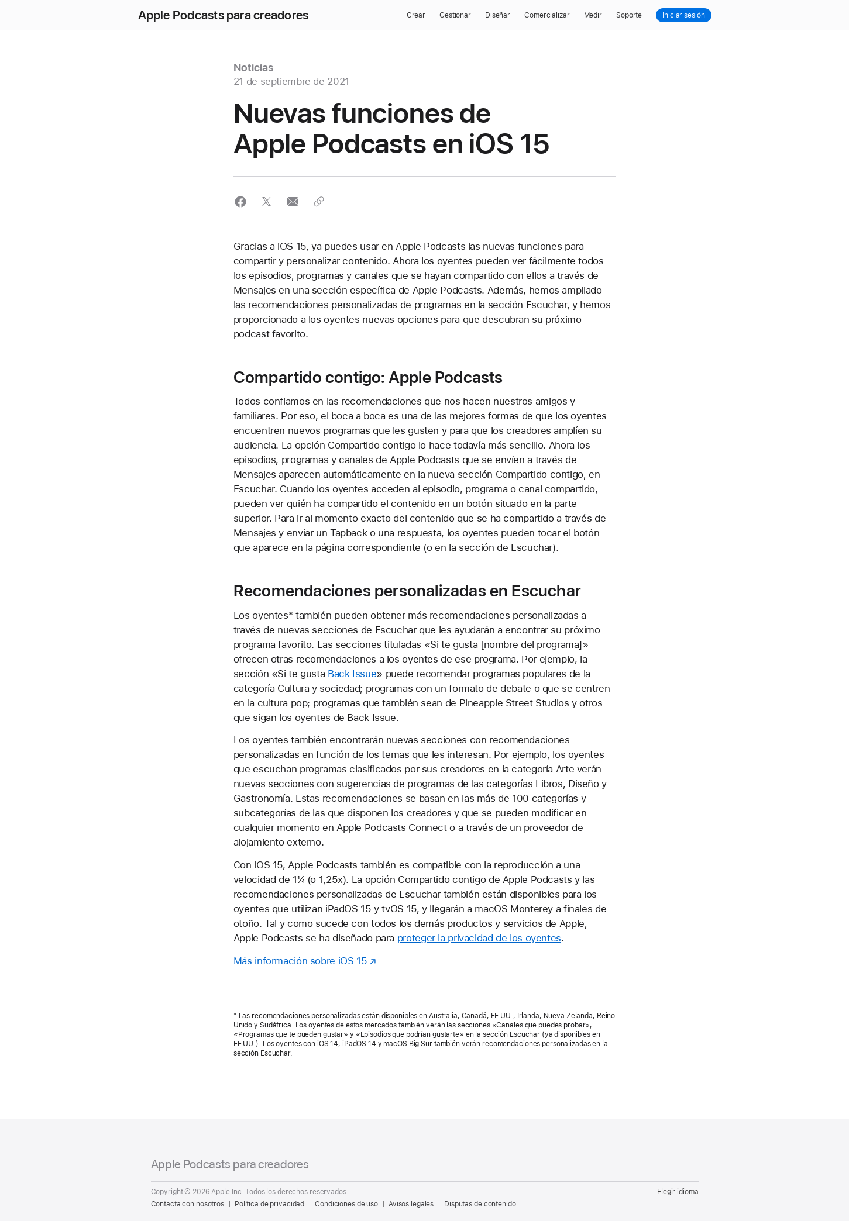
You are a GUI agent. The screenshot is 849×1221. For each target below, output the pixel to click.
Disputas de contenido (479, 1204)
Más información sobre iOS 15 (300, 961)
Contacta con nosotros (187, 1204)
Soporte (629, 15)
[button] (240, 201)
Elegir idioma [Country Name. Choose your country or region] (677, 1192)
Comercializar (546, 15)
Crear (416, 15)
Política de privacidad (269, 1204)
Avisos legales (411, 1204)
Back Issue (352, 674)
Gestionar (455, 15)
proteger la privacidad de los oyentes (479, 938)
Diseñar (497, 15)
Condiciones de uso (346, 1204)
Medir (593, 15)
